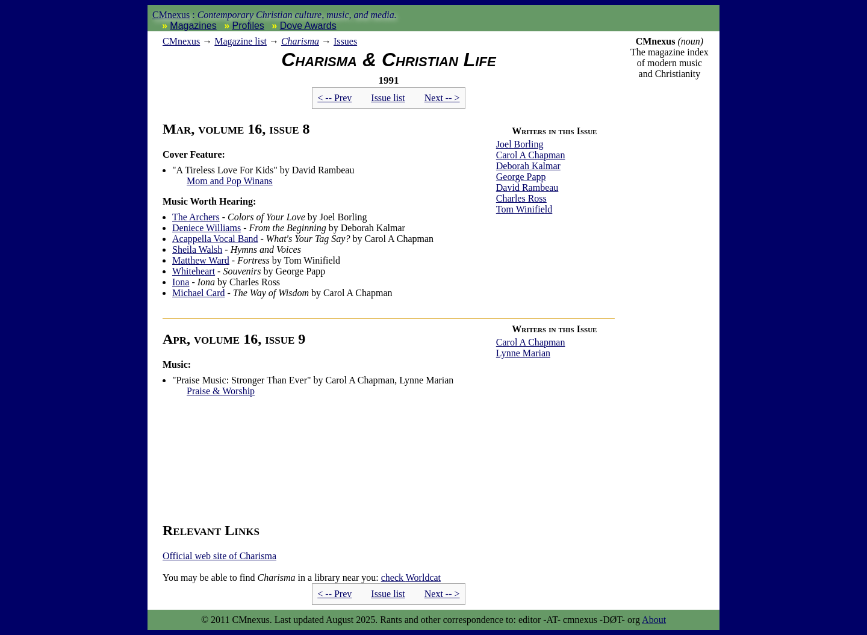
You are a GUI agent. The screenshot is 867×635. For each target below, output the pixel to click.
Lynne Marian (523, 353)
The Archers (196, 217)
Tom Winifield (524, 209)
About (654, 620)
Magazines (193, 25)
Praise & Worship (221, 391)
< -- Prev (334, 98)
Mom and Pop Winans (230, 181)
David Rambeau (527, 187)
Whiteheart (193, 271)
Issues (345, 41)
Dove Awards (308, 25)
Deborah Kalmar (528, 166)
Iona (180, 282)
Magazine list (240, 41)
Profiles (248, 25)
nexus (181, 41)
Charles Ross (521, 198)
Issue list (388, 98)
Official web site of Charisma (219, 556)
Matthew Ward (200, 260)
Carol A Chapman (530, 155)
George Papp (521, 177)
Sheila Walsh (197, 249)
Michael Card (198, 293)
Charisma (300, 41)
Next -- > (442, 98)
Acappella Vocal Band (215, 239)
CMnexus (171, 15)
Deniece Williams (206, 228)
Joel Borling (520, 144)
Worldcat (411, 577)
